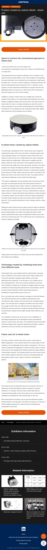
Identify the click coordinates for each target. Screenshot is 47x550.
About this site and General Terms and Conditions (23, 537)
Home (2, 422)
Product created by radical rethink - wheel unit (28, 422)
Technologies (10, 422)
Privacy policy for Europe (23, 540)
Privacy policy (23, 543)
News (23, 534)
